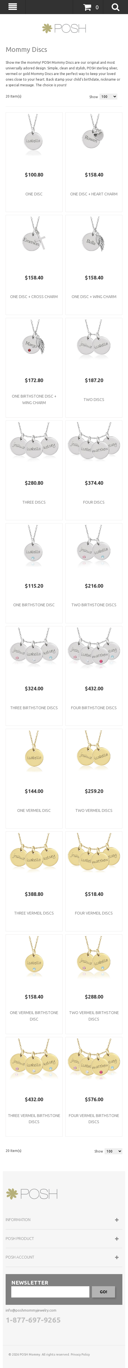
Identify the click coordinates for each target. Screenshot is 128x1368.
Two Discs (93, 399)
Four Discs (94, 502)
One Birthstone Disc (34, 605)
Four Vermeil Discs (94, 913)
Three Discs (34, 502)
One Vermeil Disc (34, 810)
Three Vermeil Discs (34, 913)
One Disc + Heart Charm (94, 194)
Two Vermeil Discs (93, 810)
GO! (103, 1292)
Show (93, 97)
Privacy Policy (80, 1354)
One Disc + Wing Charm (94, 296)
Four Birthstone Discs (94, 708)
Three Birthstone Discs (34, 708)
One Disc (34, 194)
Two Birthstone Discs (93, 605)
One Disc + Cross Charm (34, 296)
